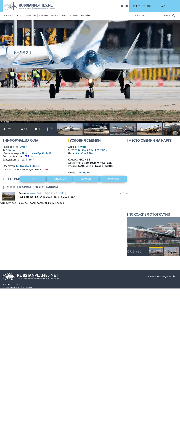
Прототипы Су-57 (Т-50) (37, 153)
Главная (9, 15)
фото (20, 15)
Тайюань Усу (93, 149)
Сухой (23, 146)
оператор (60, 178)
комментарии (70, 15)
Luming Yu (83, 172)
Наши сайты (141, 16)
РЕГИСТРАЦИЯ (142, 6)
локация (86, 178)
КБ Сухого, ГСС (25, 165)
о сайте (85, 15)
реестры (31, 15)
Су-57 (11, 149)
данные (43, 15)
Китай (82, 146)
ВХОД (163, 6)
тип (32, 156)
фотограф (113, 178)
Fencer (23, 193)
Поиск (169, 15)
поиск (55, 15)
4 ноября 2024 (84, 153)
